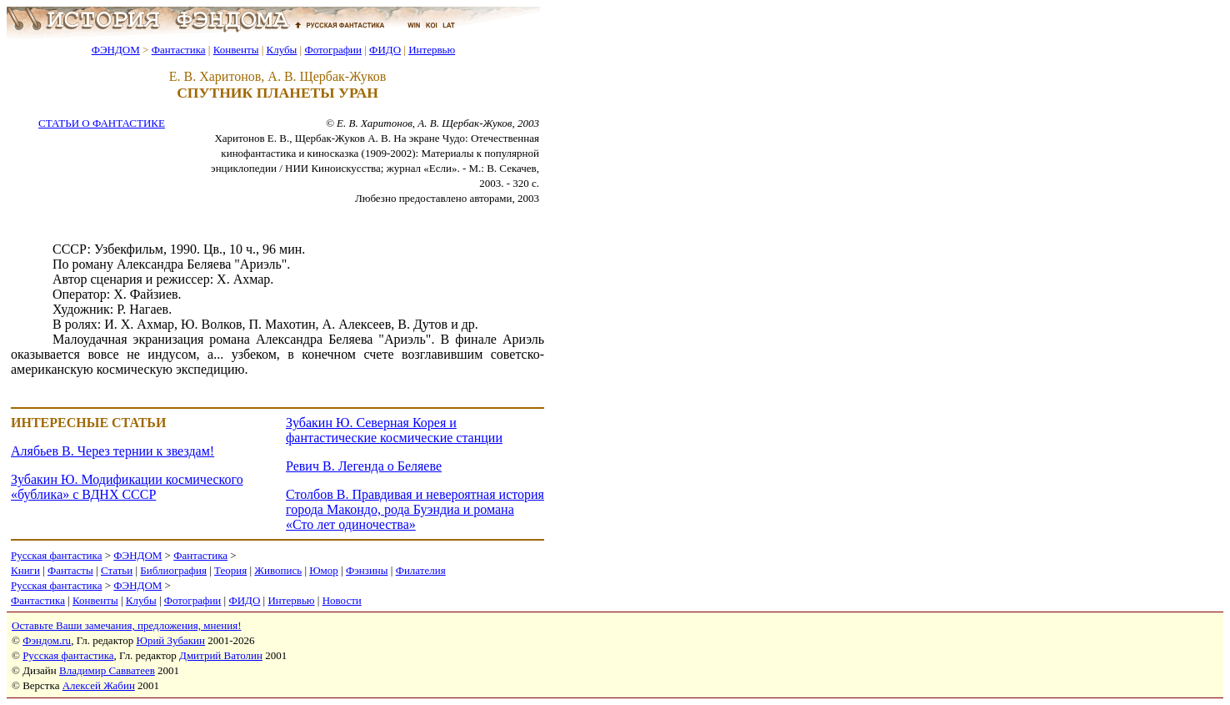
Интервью (431, 49)
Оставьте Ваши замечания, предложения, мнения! (126, 625)
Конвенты (236, 49)
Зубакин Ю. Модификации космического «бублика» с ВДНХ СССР (127, 486)
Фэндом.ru (46, 640)
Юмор (323, 570)
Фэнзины (367, 570)
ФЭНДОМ (116, 49)
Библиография (173, 570)
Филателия (421, 570)
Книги (25, 570)
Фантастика (179, 49)
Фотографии (333, 49)
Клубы (281, 49)
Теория (230, 570)
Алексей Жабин (98, 685)
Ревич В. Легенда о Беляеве (364, 466)
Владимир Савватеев (107, 670)
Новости (342, 600)
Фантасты (70, 570)
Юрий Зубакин (171, 640)
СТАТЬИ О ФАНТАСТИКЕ (101, 123)
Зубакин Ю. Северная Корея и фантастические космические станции (394, 430)
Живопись (278, 570)
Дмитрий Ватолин (220, 655)
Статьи (116, 570)
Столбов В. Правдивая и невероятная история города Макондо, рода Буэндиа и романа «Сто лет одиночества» (415, 509)
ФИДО (385, 49)
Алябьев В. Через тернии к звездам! (112, 451)
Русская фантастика (56, 555)
